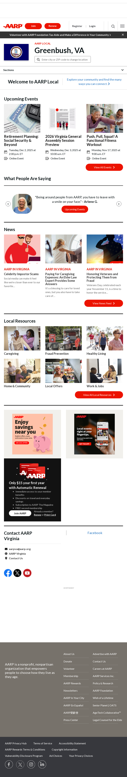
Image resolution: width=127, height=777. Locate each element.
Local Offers (54, 386)
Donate (68, 661)
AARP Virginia (17, 553)
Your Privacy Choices (81, 755)
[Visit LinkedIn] (42, 764)
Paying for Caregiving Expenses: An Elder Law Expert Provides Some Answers (61, 279)
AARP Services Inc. (103, 675)
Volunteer (69, 668)
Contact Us (16, 558)
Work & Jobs (95, 386)
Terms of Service (42, 743)
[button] (122, 26)
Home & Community (17, 386)
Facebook (94, 533)
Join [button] (33, 25)
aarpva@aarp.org (20, 548)
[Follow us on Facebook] (9, 764)
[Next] (118, 203)
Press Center (71, 719)
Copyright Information (64, 749)
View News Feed (104, 303)
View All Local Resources (99, 394)
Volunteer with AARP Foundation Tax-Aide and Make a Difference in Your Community (60, 35)
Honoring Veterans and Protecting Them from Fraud (102, 277)
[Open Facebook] (8, 573)
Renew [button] (53, 25)
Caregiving (11, 353)
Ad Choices (55, 755)
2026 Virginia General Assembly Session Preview (63, 140)
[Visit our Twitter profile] (20, 764)
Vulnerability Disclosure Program (24, 755)
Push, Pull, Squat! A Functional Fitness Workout (102, 140)
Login (92, 26)
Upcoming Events (75, 209)
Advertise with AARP (105, 653)
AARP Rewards (72, 683)
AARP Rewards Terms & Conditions (25, 749)
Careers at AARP (102, 668)
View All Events (104, 167)
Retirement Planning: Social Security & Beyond (21, 140)
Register (77, 26)
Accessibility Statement (72, 743)
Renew (37, 514)
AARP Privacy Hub (16, 743)
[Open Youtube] (27, 573)
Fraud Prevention (57, 353)
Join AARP (20, 513)
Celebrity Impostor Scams (21, 274)
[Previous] (8, 203)
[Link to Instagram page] (31, 764)
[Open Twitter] (17, 573)
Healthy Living (96, 353)
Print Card (50, 514)
